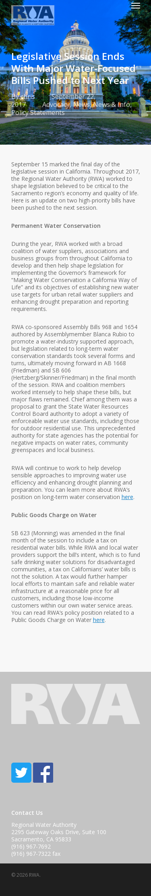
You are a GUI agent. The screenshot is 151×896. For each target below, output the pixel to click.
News (81, 104)
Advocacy (56, 104)
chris (28, 96)
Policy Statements (38, 112)
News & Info (111, 104)
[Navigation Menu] (135, 5)
